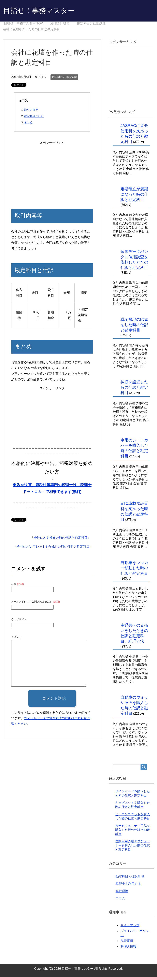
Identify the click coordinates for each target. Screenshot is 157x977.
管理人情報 (128, 946)
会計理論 (122, 891)
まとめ (28, 122)
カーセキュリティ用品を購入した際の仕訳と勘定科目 (132, 830)
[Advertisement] (52, 170)
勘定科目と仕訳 (34, 116)
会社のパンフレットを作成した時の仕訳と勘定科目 (53, 546)
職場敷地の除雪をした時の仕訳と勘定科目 (134, 324)
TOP (23, 23)
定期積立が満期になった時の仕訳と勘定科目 (134, 194)
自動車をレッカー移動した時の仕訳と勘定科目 (134, 567)
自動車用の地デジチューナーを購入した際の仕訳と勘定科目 (132, 845)
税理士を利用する (128, 883)
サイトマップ (130, 925)
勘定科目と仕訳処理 (64, 77)
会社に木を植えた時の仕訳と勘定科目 (60, 537)
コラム (120, 898)
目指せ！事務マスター (39, 11)
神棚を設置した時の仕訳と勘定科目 (134, 387)
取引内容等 (31, 109)
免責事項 (127, 940)
